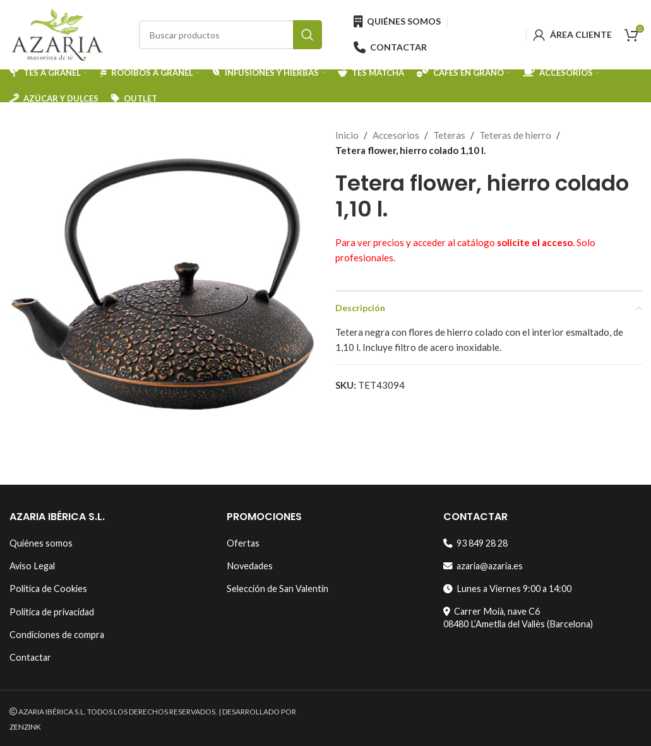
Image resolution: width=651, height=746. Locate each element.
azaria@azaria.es (483, 565)
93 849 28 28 (475, 543)
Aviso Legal (32, 565)
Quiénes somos (41, 543)
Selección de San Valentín (277, 588)
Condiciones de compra (56, 634)
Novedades (250, 565)
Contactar (30, 657)
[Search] (230, 34)
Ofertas (243, 543)
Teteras (449, 135)
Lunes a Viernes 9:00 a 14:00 (507, 588)
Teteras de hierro (515, 135)
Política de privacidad (51, 612)
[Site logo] (56, 33)
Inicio (347, 135)
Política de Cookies (48, 588)
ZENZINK (25, 726)
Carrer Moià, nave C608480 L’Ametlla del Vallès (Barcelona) (518, 617)
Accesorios (396, 135)
